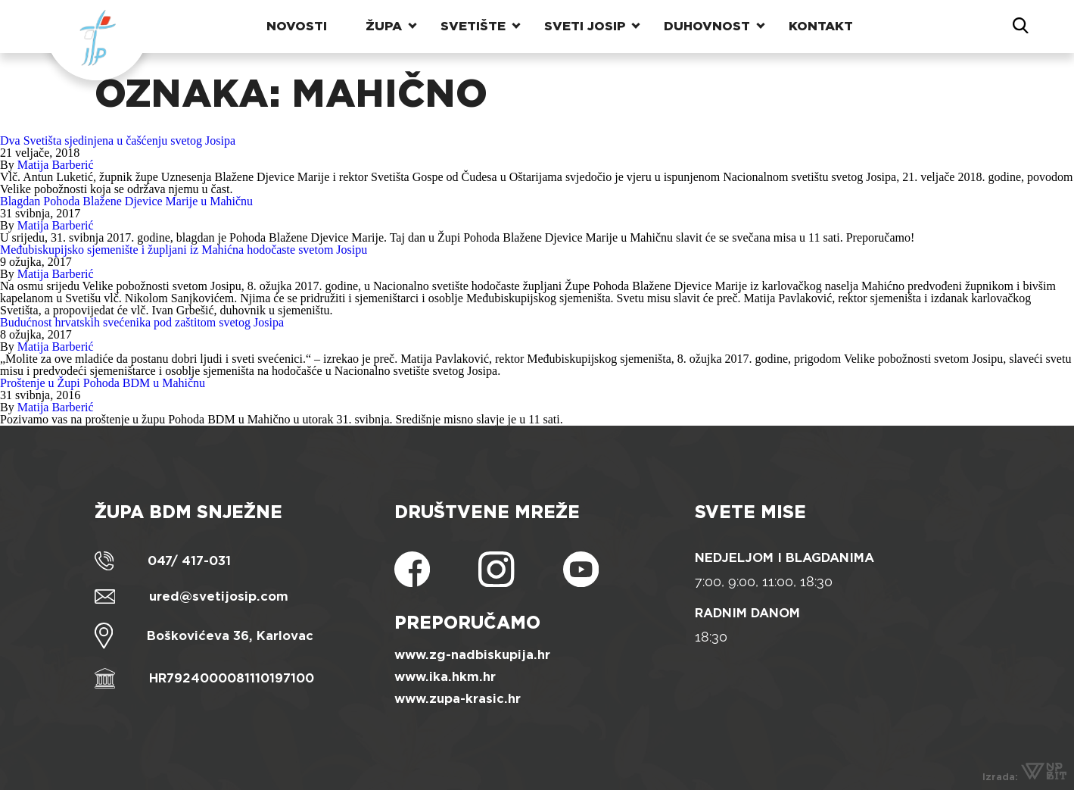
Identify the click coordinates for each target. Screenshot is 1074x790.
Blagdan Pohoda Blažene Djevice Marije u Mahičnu (126, 201)
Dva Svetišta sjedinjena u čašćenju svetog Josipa (117, 140)
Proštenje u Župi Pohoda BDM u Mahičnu (102, 382)
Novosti (296, 26)
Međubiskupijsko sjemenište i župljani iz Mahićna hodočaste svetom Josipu (183, 249)
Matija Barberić (55, 164)
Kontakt (821, 26)
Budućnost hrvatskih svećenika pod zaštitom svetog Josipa (142, 322)
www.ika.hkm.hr (445, 676)
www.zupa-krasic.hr (457, 698)
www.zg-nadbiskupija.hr (472, 654)
